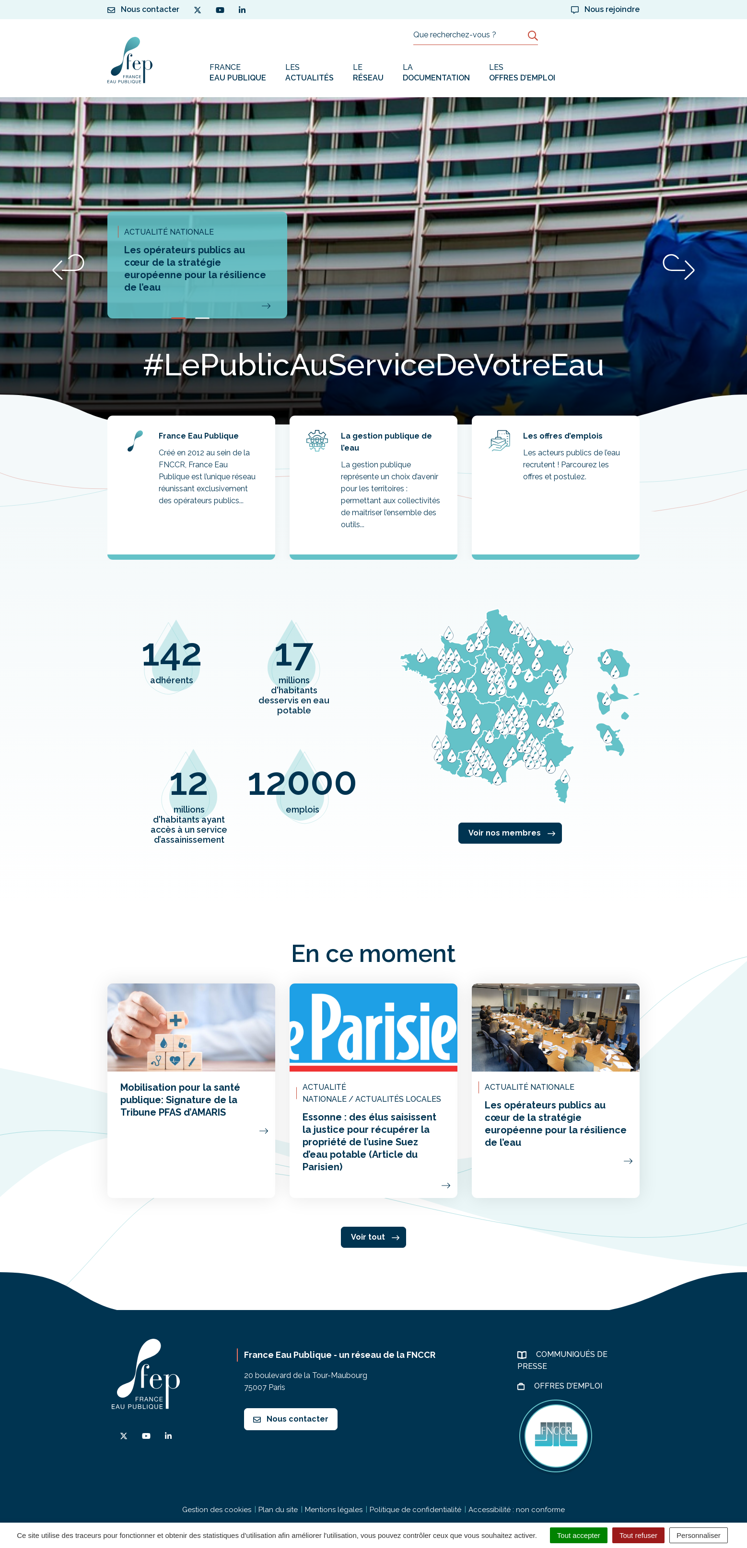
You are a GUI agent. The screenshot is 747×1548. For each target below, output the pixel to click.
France (238, 73)
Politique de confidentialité (415, 1509)
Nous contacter (290, 1419)
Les (309, 73)
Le (368, 73)
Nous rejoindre (605, 9)
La (436, 73)
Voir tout (375, 1237)
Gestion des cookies (216, 1509)
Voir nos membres (511, 832)
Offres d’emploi (569, 1385)
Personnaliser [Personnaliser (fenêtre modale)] (699, 1535)
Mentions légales (333, 1509)
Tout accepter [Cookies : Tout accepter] (578, 1535)
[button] (68, 267)
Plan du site (278, 1509)
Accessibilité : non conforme (516, 1509)
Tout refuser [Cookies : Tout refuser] (638, 1535)
